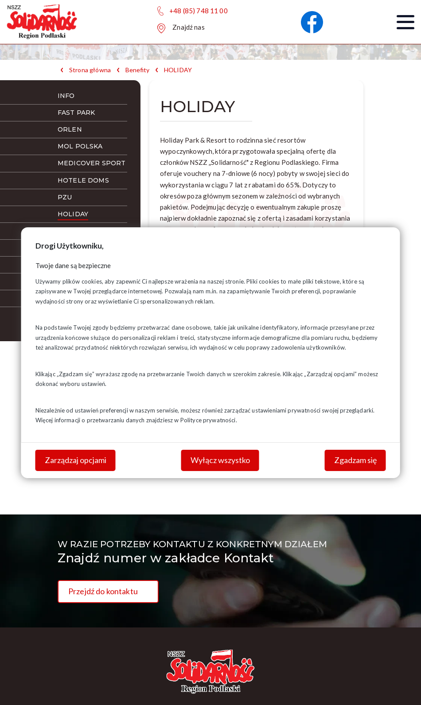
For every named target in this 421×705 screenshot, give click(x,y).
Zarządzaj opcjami (75, 460)
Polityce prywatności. (208, 420)
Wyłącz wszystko (220, 460)
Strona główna (90, 70)
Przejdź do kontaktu (103, 591)
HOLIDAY (178, 70)
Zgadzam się (355, 460)
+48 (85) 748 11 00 (198, 11)
